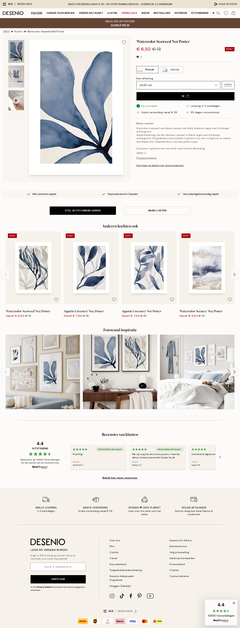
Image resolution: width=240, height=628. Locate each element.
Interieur (180, 13)
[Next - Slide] (234, 274)
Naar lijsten (157, 210)
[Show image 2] (16, 76)
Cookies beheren (179, 576)
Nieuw (145, 13)
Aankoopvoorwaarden (182, 558)
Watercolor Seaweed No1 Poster (45, 31)
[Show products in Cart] (233, 13)
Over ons (115, 540)
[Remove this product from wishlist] (124, 42)
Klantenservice (178, 546)
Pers (112, 546)
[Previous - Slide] (5, 274)
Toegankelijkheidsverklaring (126, 570)
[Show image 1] (16, 51)
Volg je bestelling (179, 552)
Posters (36, 13)
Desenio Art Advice (180, 540)
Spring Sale (129, 13)
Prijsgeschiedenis (146, 158)
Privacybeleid (177, 564)
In (185, 96)
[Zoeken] (218, 13)
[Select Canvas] (172, 69)
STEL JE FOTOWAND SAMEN (83, 210)
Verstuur (58, 579)
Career (114, 558)
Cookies (174, 570)
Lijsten (112, 13)
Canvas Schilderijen (61, 13)
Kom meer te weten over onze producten (160, 165)
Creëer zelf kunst (91, 13)
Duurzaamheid (118, 564)
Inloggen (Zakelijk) (120, 586)
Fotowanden (200, 13)
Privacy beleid (44, 587)
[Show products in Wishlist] (226, 13)
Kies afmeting (144, 78)
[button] (228, 85)
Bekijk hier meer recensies (120, 477)
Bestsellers (162, 13)
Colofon (114, 552)
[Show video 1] (16, 100)
